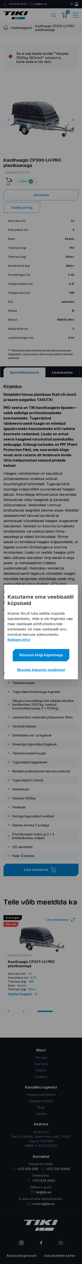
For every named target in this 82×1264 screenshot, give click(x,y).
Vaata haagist (22, 994)
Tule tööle (41, 1064)
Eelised (41, 1070)
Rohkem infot (18, 639)
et (72, 4)
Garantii (41, 1113)
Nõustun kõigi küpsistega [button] (41, 655)
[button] (73, 120)
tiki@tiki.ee (39, 4)
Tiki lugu (41, 1057)
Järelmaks (41, 195)
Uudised (41, 1076)
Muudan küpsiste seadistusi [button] (41, 670)
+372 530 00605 (55, 1169)
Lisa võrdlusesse (57, 919)
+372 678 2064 (15, 4)
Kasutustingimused (21, 1255)
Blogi (41, 1107)
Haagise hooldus (41, 1101)
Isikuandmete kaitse (59, 1255)
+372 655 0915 (25, 1169)
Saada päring (21, 207)
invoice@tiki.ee (41, 1204)
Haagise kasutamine (41, 1094)
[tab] (24, 372)
